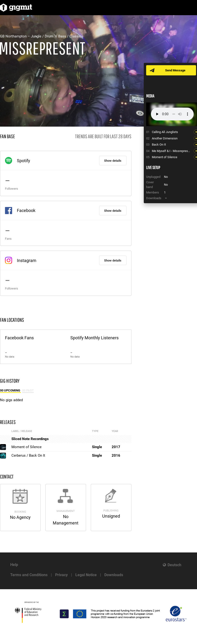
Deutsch (174, 565)
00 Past (28, 390)
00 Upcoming (10, 390)
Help (14, 564)
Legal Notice (86, 575)
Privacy (61, 575)
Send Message (175, 70)
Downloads (113, 575)
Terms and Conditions (29, 575)
